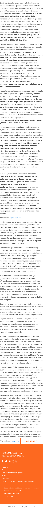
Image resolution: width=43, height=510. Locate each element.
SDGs (4, 475)
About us (5, 467)
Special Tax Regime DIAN (13, 491)
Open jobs (6, 478)
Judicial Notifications (11, 493)
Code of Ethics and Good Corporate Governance (22, 488)
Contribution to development (12, 472)
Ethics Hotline (9, 496)
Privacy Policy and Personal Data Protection (18, 481)
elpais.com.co (15, 218)
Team (4, 470)
